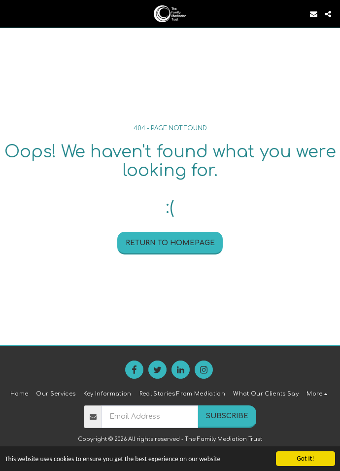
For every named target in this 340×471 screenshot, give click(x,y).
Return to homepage (170, 243)
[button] (10, 13)
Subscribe (227, 416)
